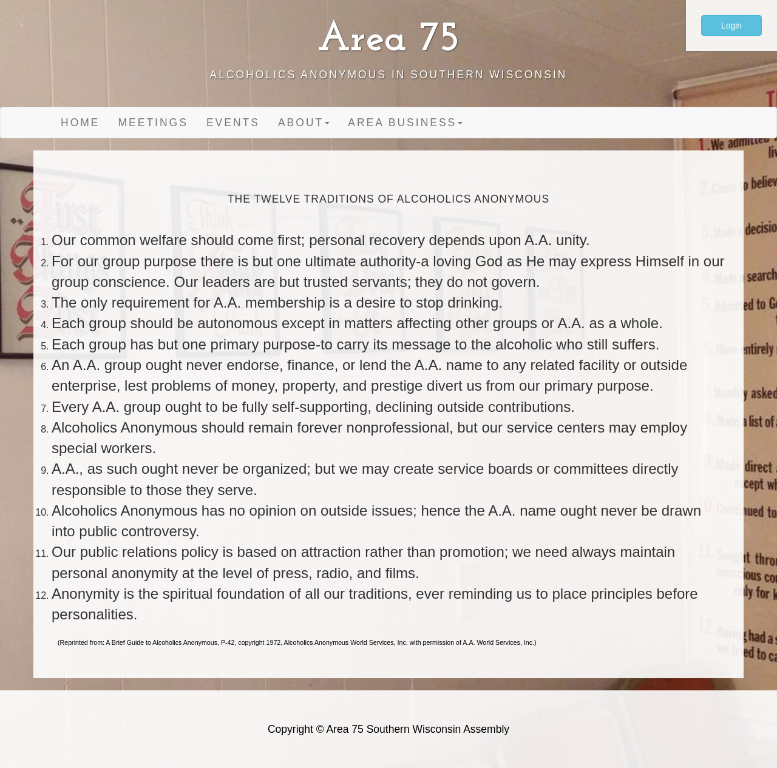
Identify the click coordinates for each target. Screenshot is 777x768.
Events (233, 122)
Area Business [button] (405, 122)
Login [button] (731, 25)
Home (80, 122)
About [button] (304, 122)
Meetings (153, 122)
